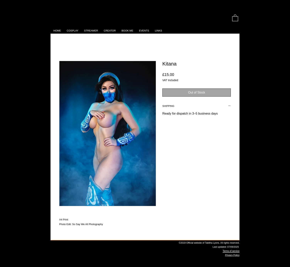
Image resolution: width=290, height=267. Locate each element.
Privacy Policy (232, 255)
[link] (235, 17)
